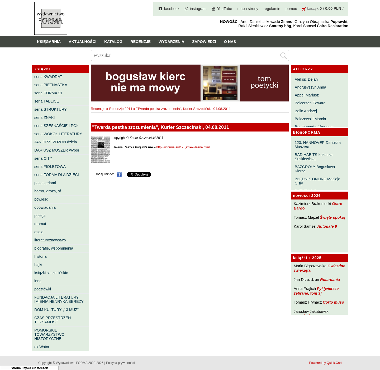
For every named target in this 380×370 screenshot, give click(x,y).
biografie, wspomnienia (53, 248)
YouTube (224, 9)
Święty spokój (332, 217)
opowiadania (45, 207)
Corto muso (333, 302)
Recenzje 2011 (120, 109)
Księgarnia (49, 42)
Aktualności (82, 42)
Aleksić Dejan (306, 79)
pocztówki (42, 289)
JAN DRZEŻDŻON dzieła (55, 142)
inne (37, 281)
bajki (38, 264)
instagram (198, 9)
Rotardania (330, 280)
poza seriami (45, 183)
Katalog (113, 42)
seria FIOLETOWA (50, 166)
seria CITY (43, 158)
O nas (230, 42)
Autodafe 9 (327, 226)
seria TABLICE (46, 101)
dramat (40, 224)
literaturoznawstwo (50, 240)
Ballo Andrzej (306, 111)
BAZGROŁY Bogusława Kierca (315, 169)
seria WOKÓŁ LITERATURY (58, 134)
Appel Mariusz (307, 95)
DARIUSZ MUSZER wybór (56, 150)
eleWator (41, 347)
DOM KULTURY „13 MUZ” (56, 310)
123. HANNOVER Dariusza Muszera (318, 144)
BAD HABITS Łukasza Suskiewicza (313, 157)
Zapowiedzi (204, 42)
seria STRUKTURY (50, 109)
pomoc (291, 9)
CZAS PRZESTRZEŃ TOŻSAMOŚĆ (52, 320)
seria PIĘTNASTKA (50, 85)
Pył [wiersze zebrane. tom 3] (316, 290)
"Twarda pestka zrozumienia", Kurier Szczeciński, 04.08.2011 (183, 109)
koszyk (313, 8)
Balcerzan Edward (310, 103)
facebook (171, 9)
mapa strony (248, 9)
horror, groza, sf (47, 191)
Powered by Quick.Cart (325, 363)
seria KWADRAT (48, 77)
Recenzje (140, 42)
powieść (41, 199)
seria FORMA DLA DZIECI (56, 175)
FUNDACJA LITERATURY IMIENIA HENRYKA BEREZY (59, 299)
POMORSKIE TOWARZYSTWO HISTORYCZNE (49, 334)
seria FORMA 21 (48, 93)
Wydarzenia (171, 42)
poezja (39, 215)
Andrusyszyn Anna (310, 87)
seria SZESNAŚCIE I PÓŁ (56, 126)
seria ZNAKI (44, 117)
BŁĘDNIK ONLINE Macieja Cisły (317, 181)
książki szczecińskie (51, 273)
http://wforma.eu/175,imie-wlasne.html (183, 147)
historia (40, 256)
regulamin (272, 9)
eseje (38, 232)
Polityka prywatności (120, 363)
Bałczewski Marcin (310, 119)
